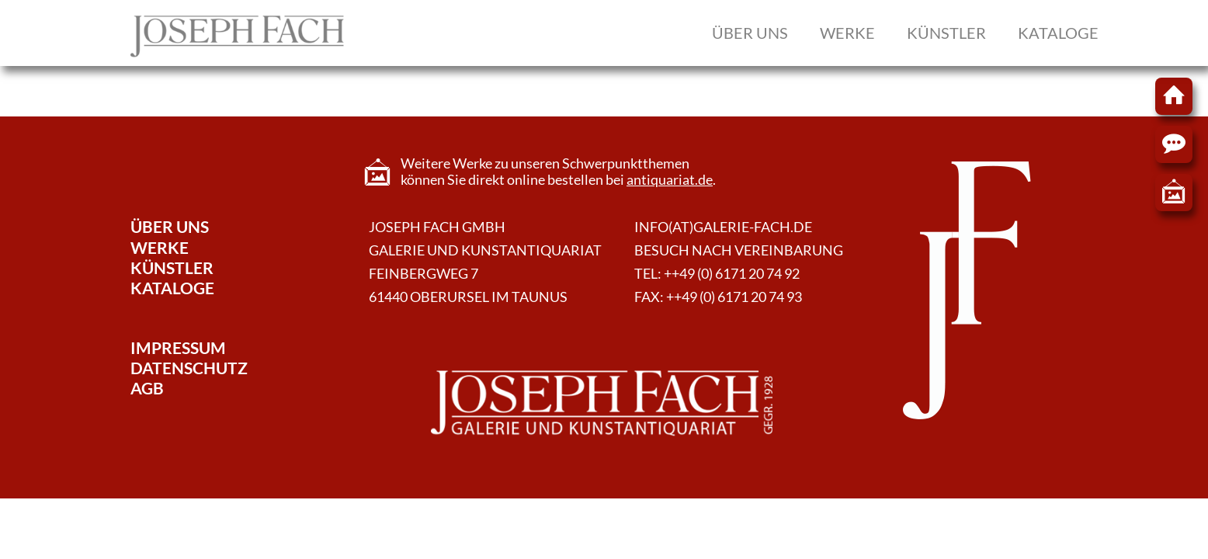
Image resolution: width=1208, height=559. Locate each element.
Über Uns (169, 226)
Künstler (946, 32)
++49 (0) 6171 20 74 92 (732, 274)
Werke (847, 32)
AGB (147, 388)
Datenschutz (189, 367)
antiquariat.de (670, 180)
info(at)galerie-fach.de (723, 227)
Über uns (750, 32)
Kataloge (1058, 32)
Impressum (178, 347)
